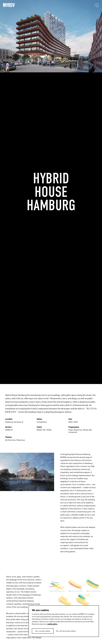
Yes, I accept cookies (42, 631)
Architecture (10, 440)
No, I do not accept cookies (66, 631)
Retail (85, 430)
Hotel (70, 430)
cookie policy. (52, 624)
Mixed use (78, 430)
